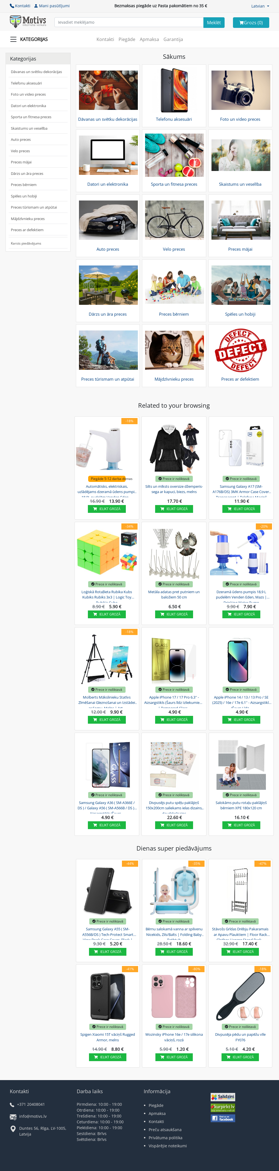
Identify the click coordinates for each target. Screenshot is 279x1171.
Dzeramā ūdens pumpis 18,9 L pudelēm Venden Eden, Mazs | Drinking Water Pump (241, 596)
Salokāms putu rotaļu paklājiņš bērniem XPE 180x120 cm (241, 805)
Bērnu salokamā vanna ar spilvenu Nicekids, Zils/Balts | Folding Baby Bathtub (174, 933)
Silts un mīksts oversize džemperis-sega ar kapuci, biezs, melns (174, 489)
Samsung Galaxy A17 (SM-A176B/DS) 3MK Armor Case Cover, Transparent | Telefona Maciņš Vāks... (241, 491)
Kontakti (20, 5)
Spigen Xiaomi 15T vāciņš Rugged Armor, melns (107, 1037)
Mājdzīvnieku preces (28, 218)
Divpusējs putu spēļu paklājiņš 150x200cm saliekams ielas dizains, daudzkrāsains (174, 807)
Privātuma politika (165, 1137)
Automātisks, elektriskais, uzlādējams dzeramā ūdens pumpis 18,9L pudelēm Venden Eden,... (107, 491)
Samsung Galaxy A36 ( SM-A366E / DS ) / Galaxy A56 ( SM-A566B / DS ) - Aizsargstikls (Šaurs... (107, 807)
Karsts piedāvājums (26, 243)
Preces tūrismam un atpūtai (34, 207)
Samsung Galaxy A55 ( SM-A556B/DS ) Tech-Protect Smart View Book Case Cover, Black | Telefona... (107, 933)
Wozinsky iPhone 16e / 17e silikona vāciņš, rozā (174, 1037)
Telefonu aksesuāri (26, 83)
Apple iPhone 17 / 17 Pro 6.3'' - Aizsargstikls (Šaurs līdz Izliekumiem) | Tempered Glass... (174, 702)
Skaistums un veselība (29, 128)
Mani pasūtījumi (52, 5)
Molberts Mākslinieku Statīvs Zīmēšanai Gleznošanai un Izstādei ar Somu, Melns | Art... (106, 702)
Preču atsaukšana (165, 1129)
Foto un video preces (28, 94)
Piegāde (127, 39)
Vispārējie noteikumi (168, 1145)
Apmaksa (149, 39)
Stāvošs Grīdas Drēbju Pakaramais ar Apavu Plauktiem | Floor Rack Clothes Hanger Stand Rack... (240, 933)
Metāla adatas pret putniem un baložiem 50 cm (174, 594)
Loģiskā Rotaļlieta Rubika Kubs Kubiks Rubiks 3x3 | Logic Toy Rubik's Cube (106, 596)
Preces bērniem (24, 184)
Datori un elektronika (28, 105)
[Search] (214, 22)
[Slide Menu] (30, 39)
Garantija (173, 39)
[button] (260, 6)
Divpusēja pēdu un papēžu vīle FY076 (240, 1037)
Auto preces (21, 139)
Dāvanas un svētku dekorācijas (36, 71)
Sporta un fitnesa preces (31, 116)
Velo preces (20, 150)
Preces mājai (21, 162)
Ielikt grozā (107, 508)
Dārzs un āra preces (27, 173)
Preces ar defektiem (27, 229)
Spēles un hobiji (24, 196)
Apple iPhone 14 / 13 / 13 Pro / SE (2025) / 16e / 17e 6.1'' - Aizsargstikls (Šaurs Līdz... (241, 702)
